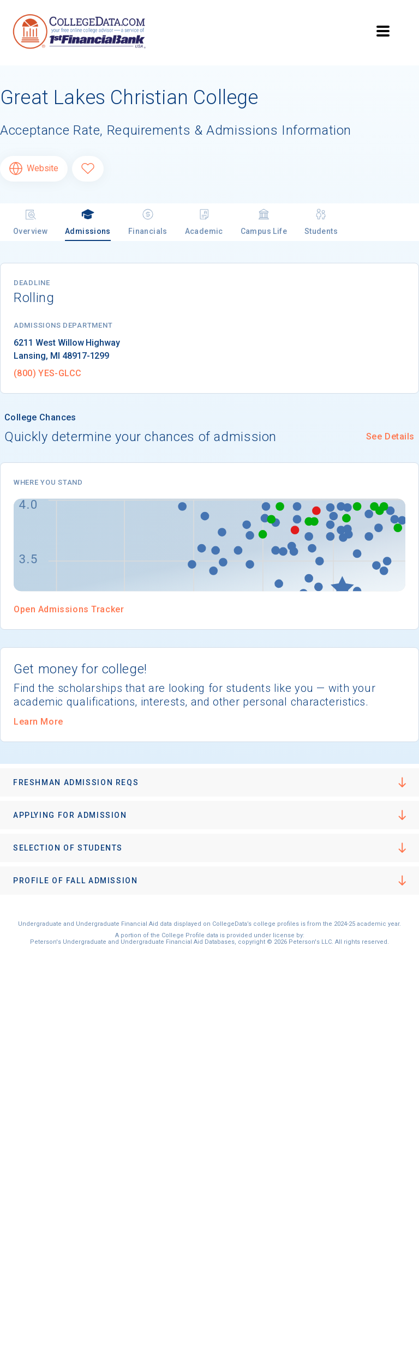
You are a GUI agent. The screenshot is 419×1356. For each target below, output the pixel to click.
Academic (204, 222)
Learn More (38, 721)
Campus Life (264, 222)
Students (321, 222)
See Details (390, 436)
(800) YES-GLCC (47, 373)
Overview (30, 222)
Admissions (88, 222)
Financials (147, 222)
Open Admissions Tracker (69, 609)
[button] (209, 782)
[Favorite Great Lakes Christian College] (88, 169)
